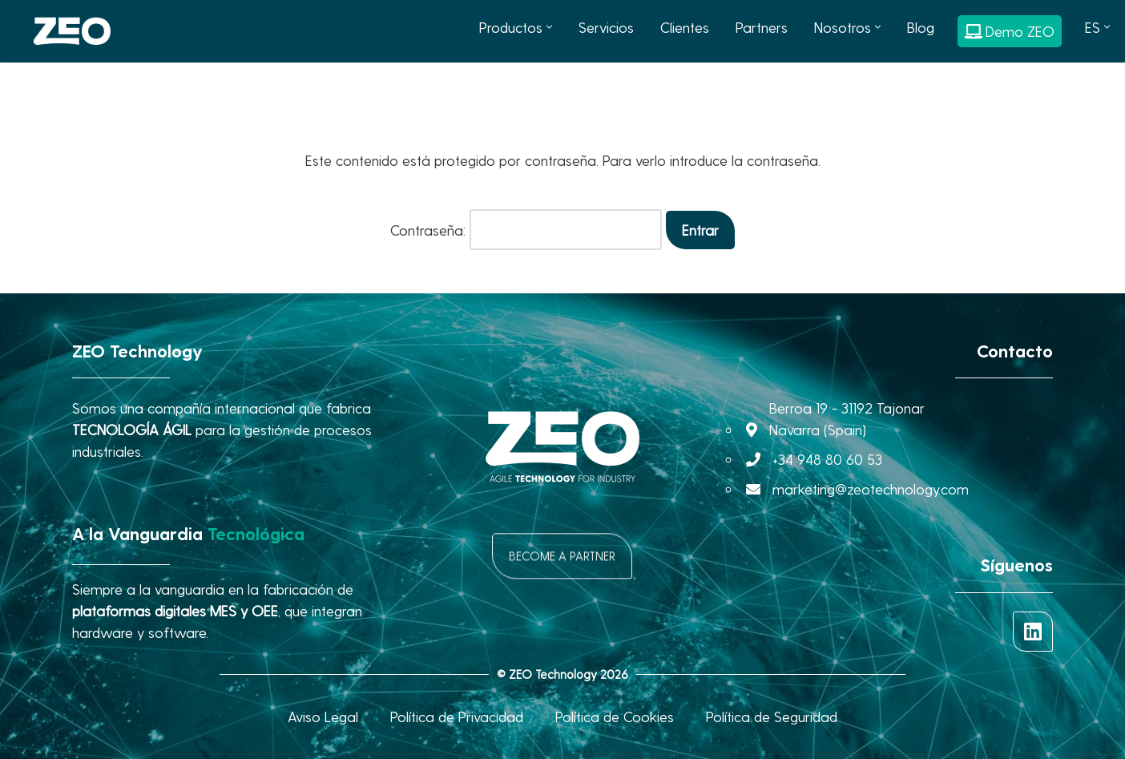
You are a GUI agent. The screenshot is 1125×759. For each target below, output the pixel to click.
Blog (920, 26)
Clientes (684, 26)
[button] (549, 27)
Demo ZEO (1009, 30)
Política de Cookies (614, 716)
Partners (762, 26)
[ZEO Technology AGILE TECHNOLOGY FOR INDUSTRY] (72, 31)
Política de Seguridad (771, 716)
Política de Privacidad (456, 716)
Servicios (606, 26)
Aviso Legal (323, 716)
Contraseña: (526, 229)
